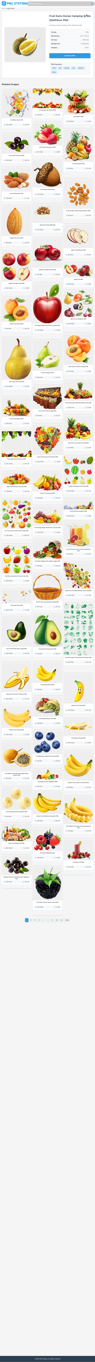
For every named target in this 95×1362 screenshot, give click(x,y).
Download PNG (70, 55)
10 (57, 920)
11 (62, 920)
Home (3, 8)
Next (67, 920)
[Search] (92, 3)
